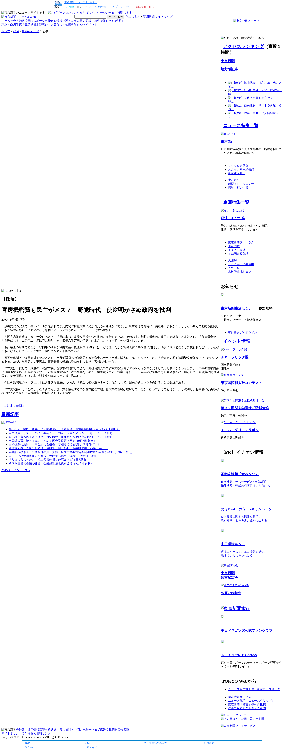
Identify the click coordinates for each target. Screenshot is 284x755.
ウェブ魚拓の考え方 (155, 743)
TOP (27, 743)
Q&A (87, 743)
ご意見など (90, 747)
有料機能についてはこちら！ (80, 2)
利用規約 (209, 743)
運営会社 (30, 747)
